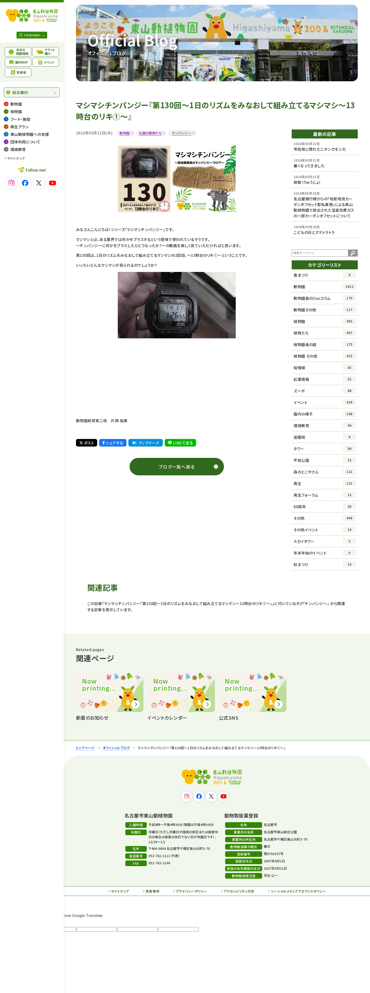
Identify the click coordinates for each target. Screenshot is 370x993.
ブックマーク (145, 443)
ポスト (86, 443)
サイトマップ (16, 158)
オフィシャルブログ (116, 747)
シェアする (112, 443)
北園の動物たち (150, 133)
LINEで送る (180, 443)
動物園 (124, 133)
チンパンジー (181, 133)
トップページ (85, 747)
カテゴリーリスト (325, 265)
